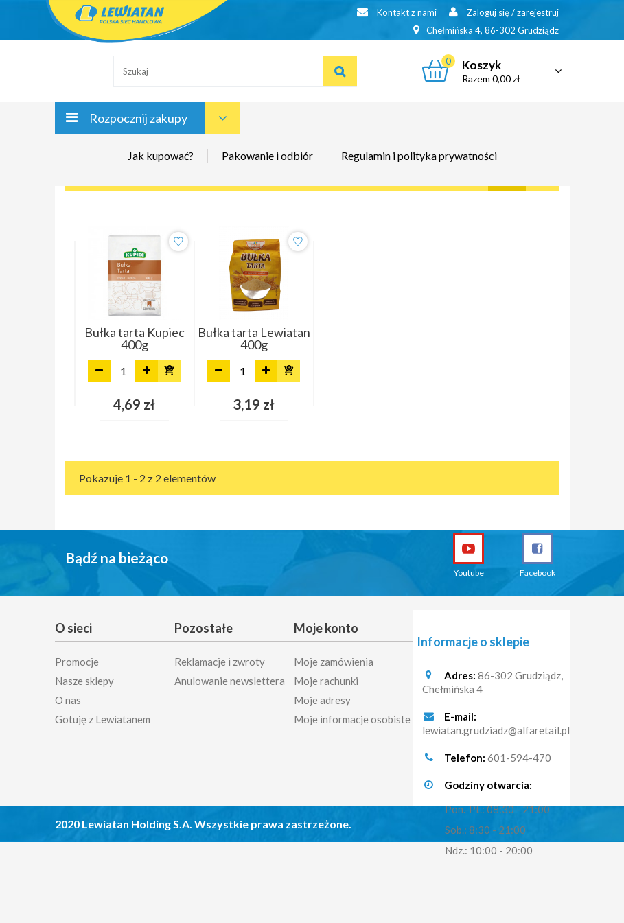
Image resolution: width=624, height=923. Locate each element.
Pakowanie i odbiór (267, 155)
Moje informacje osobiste (352, 715)
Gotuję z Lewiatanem (102, 715)
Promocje (77, 657)
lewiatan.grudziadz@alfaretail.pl (496, 731)
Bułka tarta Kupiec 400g (134, 338)
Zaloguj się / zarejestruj (504, 12)
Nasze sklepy (84, 676)
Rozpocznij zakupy (138, 118)
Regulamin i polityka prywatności (419, 155)
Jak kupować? (161, 155)
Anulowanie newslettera (229, 676)
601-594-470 (519, 758)
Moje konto (326, 627)
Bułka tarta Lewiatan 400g (254, 338)
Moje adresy (322, 696)
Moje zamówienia (333, 657)
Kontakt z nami (397, 12)
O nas (68, 696)
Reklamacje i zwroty (219, 657)
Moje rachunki (326, 676)
